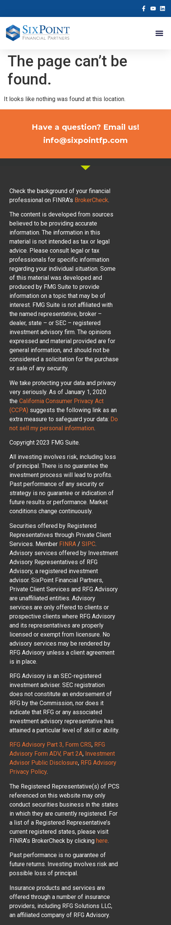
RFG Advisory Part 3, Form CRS (50, 744)
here (102, 840)
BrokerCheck (91, 200)
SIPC (88, 544)
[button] (159, 33)
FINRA (67, 544)
